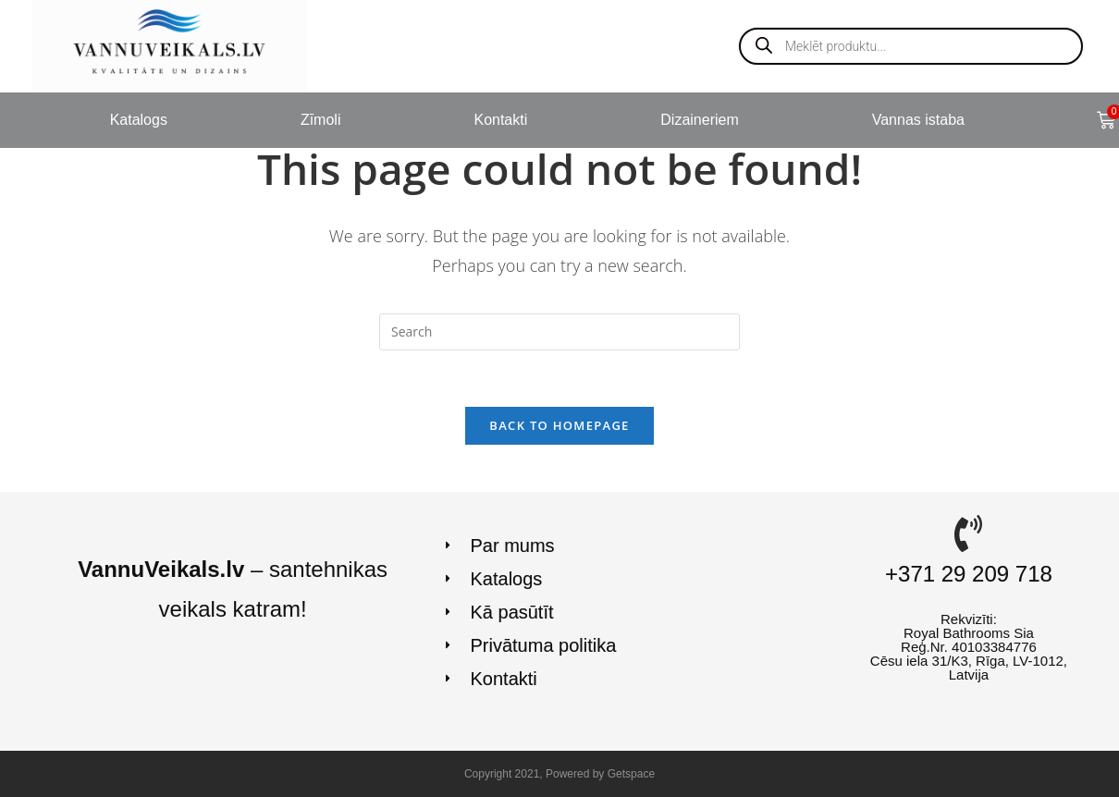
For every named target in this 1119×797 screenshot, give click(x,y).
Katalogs (138, 120)
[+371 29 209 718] (968, 533)
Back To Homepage (559, 425)
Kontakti (500, 120)
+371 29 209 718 (968, 573)
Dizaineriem (699, 120)
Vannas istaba (918, 120)
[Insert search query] (559, 331)
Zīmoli (321, 120)
